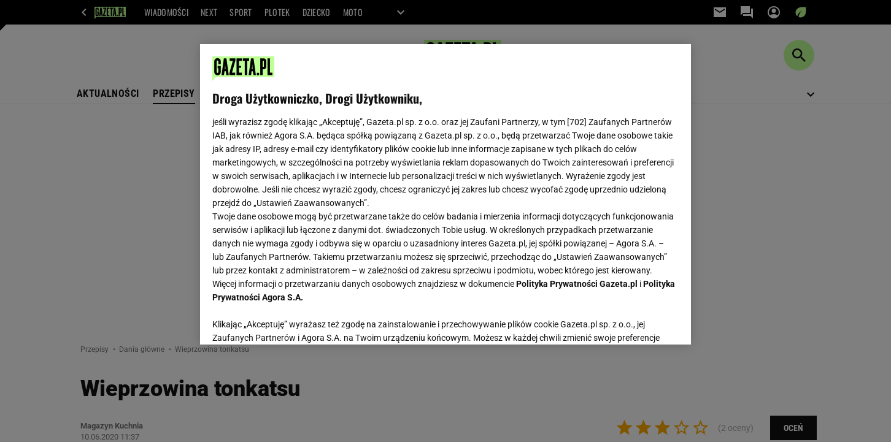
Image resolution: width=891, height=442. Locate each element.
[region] (445, 194)
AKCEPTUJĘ (637, 321)
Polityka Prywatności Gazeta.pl (577, 284)
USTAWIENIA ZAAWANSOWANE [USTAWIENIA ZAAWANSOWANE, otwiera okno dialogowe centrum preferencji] (292, 320)
